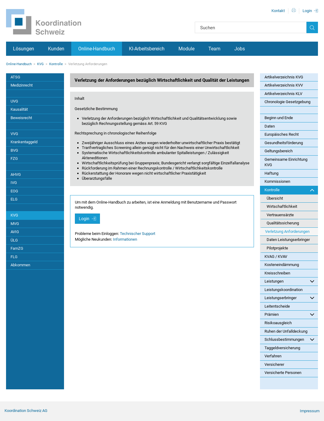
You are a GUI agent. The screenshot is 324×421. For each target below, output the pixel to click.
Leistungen (289, 281)
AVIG (15, 231)
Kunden (56, 49)
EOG (14, 191)
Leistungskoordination (284, 289)
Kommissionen (277, 181)
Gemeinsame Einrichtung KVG (286, 162)
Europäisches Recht (282, 134)
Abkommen (20, 265)
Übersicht (275, 198)
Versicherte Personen (283, 372)
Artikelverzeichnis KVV (284, 85)
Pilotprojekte (277, 248)
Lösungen (23, 49)
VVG (14, 133)
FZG (14, 158)
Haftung (271, 173)
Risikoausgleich (278, 323)
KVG (40, 64)
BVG (14, 150)
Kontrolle (56, 64)
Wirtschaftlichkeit (282, 206)
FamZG (17, 248)
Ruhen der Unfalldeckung (286, 331)
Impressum (309, 411)
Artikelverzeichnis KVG (284, 77)
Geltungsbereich (279, 151)
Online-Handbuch (96, 49)
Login (307, 10)
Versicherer (274, 364)
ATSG (15, 77)
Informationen (125, 239)
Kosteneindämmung (282, 264)
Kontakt (278, 10)
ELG (14, 199)
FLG (14, 257)
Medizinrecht (22, 85)
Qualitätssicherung (283, 223)
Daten (270, 126)
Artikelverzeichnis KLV (283, 93)
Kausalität (19, 109)
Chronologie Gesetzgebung (287, 102)
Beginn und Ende (279, 118)
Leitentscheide (277, 306)
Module (186, 49)
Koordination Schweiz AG (26, 410)
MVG (15, 223)
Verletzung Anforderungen (287, 231)
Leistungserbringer (289, 297)
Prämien (289, 314)
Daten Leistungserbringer (288, 239)
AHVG (16, 174)
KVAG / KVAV (276, 256)
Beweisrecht (21, 118)
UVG (14, 101)
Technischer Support (137, 233)
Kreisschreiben (277, 273)
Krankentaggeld (24, 142)
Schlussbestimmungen (289, 339)
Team (214, 49)
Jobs (239, 49)
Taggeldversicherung (282, 348)
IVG (14, 182)
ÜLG (14, 240)
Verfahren (273, 356)
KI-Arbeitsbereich (147, 49)
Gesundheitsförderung (284, 143)
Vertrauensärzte (280, 215)
